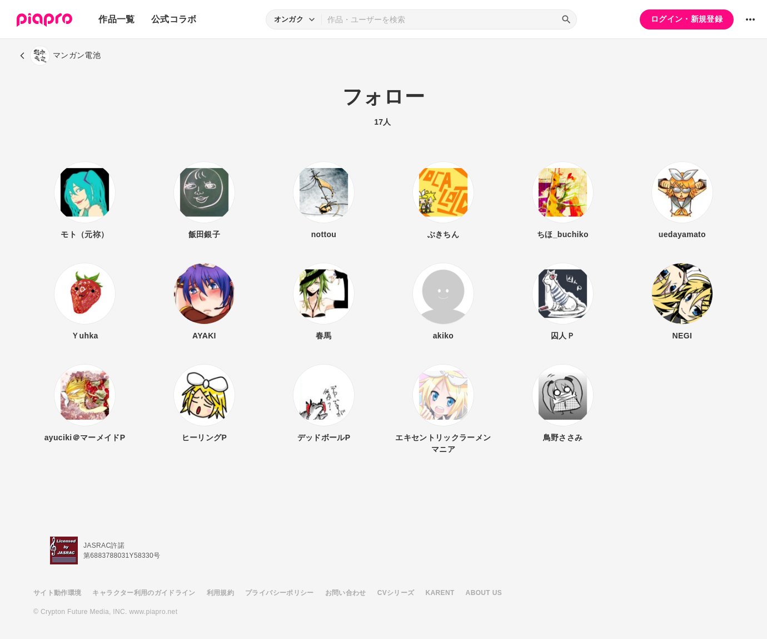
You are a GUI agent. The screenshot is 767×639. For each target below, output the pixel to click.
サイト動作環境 (57, 593)
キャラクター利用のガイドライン (143, 593)
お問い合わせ (345, 593)
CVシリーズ (396, 593)
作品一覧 (116, 19)
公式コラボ (174, 19)
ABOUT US (484, 593)
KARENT (440, 593)
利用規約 (220, 593)
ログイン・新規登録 (687, 18)
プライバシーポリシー (279, 593)
